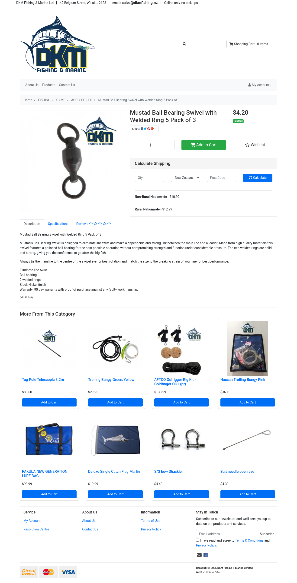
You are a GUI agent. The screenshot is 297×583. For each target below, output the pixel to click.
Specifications (58, 224)
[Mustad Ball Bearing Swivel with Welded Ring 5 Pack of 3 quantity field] (152, 145)
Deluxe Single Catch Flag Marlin (114, 471)
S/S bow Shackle (168, 471)
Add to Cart (203, 145)
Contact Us (67, 85)
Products (48, 85)
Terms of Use (150, 521)
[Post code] (221, 178)
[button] (260, 85)
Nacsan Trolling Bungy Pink (242, 379)
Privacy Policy (151, 529)
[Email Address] (226, 534)
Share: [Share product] (143, 128)
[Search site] (184, 44)
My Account (32, 521)
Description (32, 224)
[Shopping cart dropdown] (274, 44)
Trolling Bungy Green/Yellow (111, 379)
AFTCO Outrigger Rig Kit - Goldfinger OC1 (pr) (175, 381)
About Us (32, 85)
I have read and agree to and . (233, 543)
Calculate (258, 178)
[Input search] (144, 44)
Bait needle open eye (237, 471)
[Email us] (199, 555)
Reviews (93, 224)
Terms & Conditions (249, 540)
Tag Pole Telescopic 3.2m (43, 379)
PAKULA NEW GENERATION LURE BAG (45, 473)
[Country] (185, 178)
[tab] (32, 223)
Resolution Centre (36, 529)
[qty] (149, 178)
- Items (248, 44)
